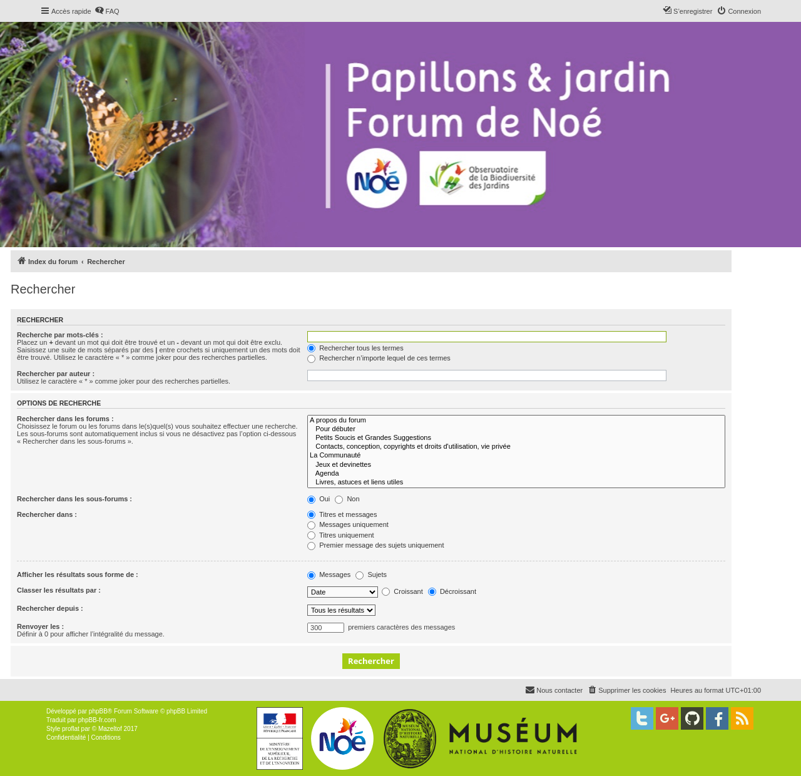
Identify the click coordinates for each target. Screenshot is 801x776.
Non (347, 499)
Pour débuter (516, 429)
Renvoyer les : (40, 626)
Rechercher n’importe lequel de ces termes (379, 358)
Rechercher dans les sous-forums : (74, 499)
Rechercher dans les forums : (65, 418)
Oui (318, 499)
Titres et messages (342, 514)
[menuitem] (107, 11)
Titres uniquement (340, 535)
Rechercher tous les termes (355, 348)
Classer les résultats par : (59, 590)
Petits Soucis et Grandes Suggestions (516, 438)
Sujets (371, 574)
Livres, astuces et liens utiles (516, 482)
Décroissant (452, 591)
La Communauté (516, 455)
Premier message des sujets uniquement (375, 545)
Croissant (402, 591)
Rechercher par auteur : (55, 373)
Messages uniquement (348, 524)
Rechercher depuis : (50, 608)
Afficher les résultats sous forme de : (77, 574)
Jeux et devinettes (516, 465)
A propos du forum (516, 420)
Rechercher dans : (47, 514)
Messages (328, 574)
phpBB (98, 711)
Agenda (516, 473)
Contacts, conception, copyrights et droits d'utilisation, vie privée (516, 446)
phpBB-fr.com (97, 720)
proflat (70, 728)
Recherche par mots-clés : (60, 335)
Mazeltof (110, 728)
